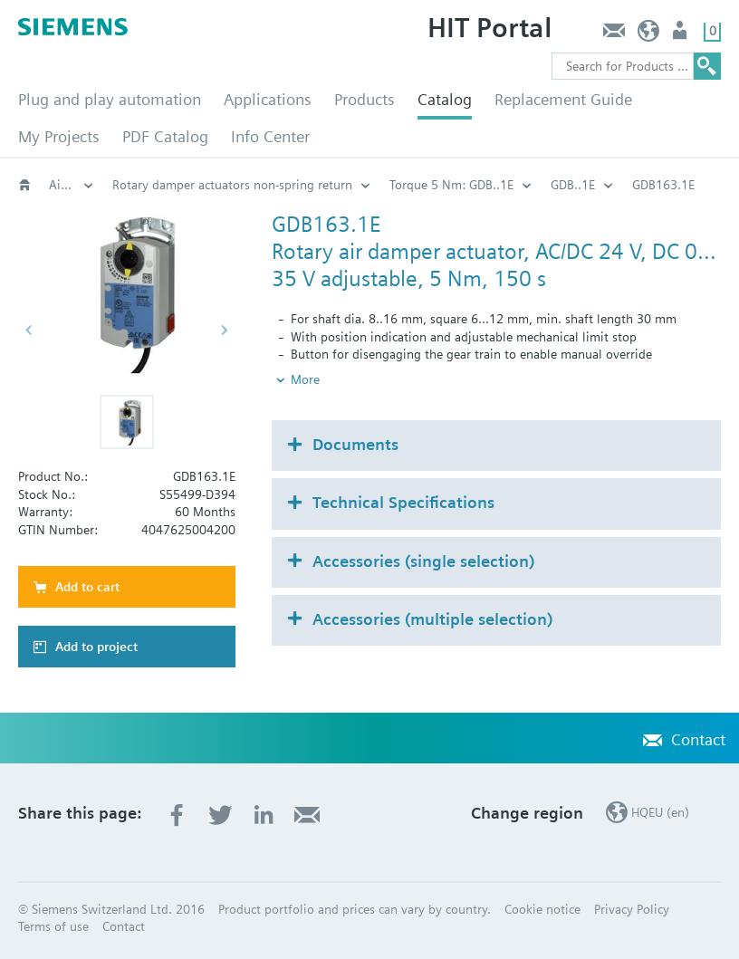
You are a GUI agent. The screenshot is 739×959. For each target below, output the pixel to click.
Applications (268, 99)
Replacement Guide (563, 99)
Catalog (444, 99)
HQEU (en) (649, 34)
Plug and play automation (109, 99)
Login (681, 34)
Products (364, 99)
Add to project (96, 646)
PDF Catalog (165, 136)
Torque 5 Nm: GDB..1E (451, 184)
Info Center (270, 136)
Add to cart (87, 587)
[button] (127, 422)
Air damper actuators (71, 184)
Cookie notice (542, 909)
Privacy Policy (631, 909)
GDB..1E (573, 184)
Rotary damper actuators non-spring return (232, 184)
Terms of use (53, 926)
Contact (613, 34)
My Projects (59, 136)
